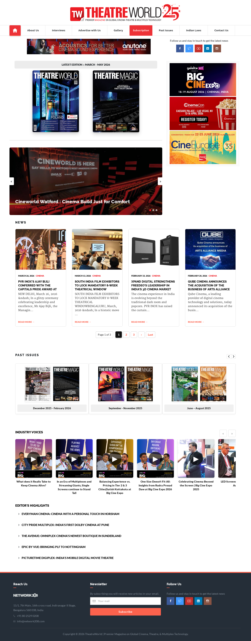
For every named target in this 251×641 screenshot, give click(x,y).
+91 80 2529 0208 (28, 612)
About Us (33, 30)
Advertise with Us (90, 30)
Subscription (141, 30)
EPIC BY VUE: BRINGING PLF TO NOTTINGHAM (53, 543)
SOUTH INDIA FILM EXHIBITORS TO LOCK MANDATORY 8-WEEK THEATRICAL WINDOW (97, 282)
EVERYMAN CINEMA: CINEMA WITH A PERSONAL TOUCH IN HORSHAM (70, 510)
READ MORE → (26, 318)
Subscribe (125, 608)
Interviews (58, 30)
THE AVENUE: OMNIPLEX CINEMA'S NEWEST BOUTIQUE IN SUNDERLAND (71, 532)
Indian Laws (193, 30)
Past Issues (166, 30)
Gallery (118, 30)
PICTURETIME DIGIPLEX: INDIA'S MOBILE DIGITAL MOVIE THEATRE (68, 554)
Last (151, 331)
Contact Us (221, 30)
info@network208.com (31, 617)
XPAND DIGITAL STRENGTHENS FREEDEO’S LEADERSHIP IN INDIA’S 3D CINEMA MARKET (153, 282)
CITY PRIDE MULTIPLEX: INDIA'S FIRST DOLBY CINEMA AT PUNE (65, 521)
